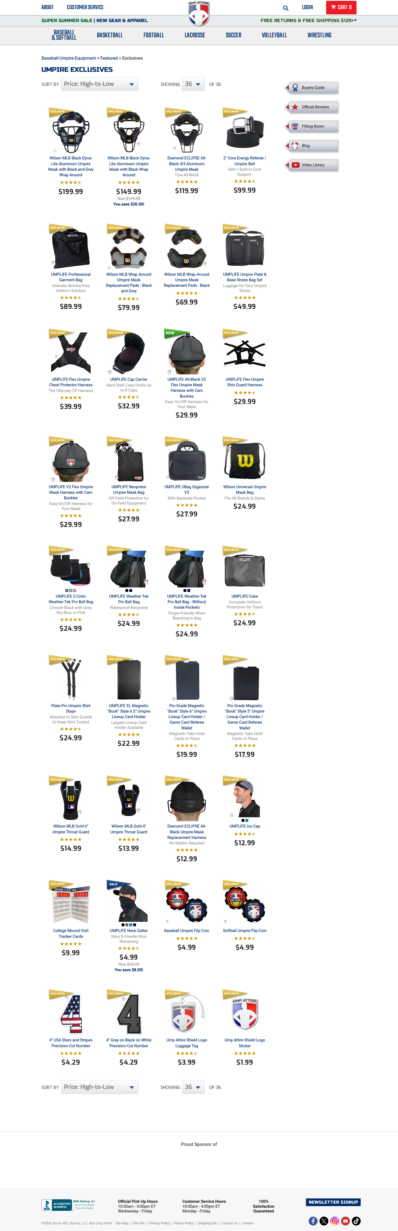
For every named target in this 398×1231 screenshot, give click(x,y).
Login (307, 8)
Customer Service (85, 8)
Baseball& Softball (64, 39)
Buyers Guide (313, 87)
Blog (306, 145)
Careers (248, 1223)
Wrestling (319, 39)
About (47, 8)
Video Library (313, 165)
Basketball (110, 39)
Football (153, 39)
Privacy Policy (159, 1223)
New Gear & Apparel (122, 23)
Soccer (233, 39)
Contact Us (229, 1223)
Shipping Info (207, 1223)
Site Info (139, 1223)
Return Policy (183, 1223)
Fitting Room (313, 126)
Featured (109, 58)
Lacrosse (195, 39)
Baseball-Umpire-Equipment (68, 58)
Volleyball (274, 39)
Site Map (122, 1223)
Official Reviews (315, 107)
